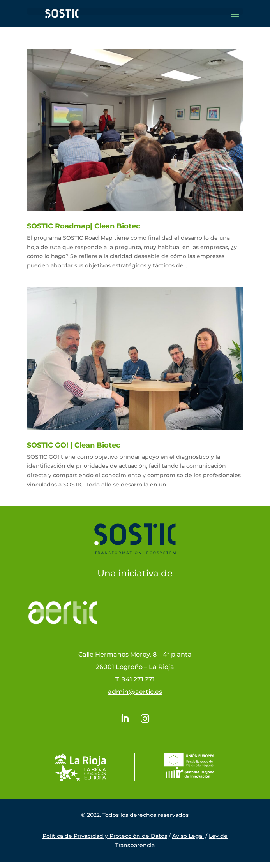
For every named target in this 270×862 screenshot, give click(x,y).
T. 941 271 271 (135, 679)
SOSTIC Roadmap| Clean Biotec (83, 226)
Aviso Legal (188, 835)
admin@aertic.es (135, 691)
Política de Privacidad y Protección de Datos (104, 835)
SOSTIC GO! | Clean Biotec (73, 445)
